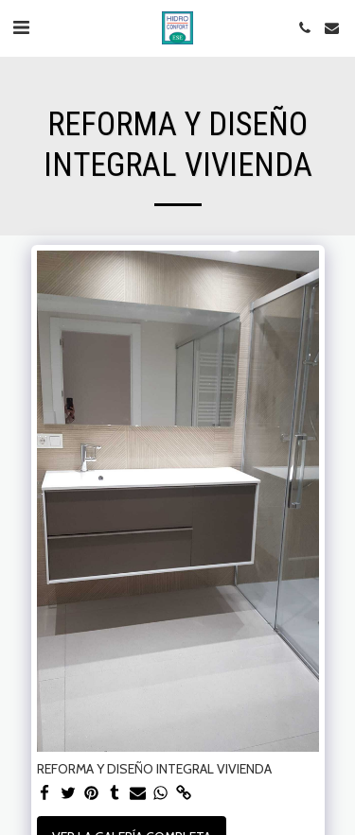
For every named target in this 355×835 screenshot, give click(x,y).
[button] (21, 27)
